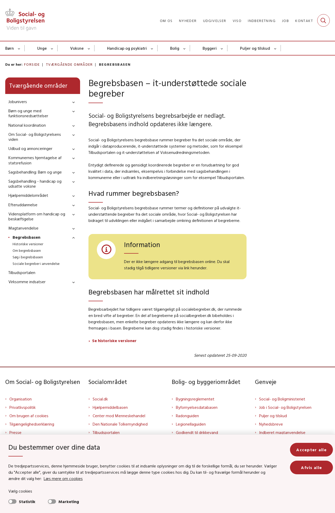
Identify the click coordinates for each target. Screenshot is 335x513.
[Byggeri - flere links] (222, 48)
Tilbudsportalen (106, 432)
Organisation (20, 399)
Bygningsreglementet (195, 399)
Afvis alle (311, 467)
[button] (72, 102)
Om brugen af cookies (28, 415)
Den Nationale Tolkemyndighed (120, 424)
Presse (15, 432)
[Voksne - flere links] (89, 48)
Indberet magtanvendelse (282, 432)
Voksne (77, 48)
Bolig (174, 48)
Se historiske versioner (114, 340)
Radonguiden (187, 415)
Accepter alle (311, 449)
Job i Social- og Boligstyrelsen (285, 407)
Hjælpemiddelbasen (110, 407)
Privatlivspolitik (22, 407)
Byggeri (210, 48)
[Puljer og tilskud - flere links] (275, 48)
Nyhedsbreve (271, 424)
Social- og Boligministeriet (282, 399)
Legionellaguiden (191, 424)
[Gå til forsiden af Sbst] (24, 20)
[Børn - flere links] (19, 48)
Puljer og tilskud (255, 48)
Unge (42, 48)
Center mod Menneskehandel (119, 415)
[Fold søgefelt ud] (323, 20)
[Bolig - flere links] (184, 48)
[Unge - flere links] (52, 48)
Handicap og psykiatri (127, 48)
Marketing (68, 501)
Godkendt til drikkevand (197, 432)
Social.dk (100, 399)
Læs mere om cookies (63, 478)
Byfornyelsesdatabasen (196, 407)
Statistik (27, 501)
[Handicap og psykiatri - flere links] (152, 48)
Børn (9, 48)
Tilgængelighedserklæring (31, 424)
